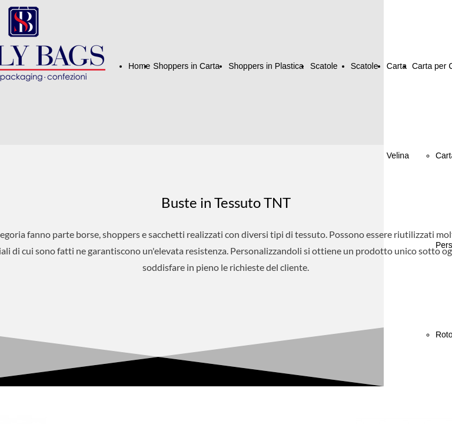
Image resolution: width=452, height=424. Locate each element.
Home (139, 66)
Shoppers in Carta (186, 66)
